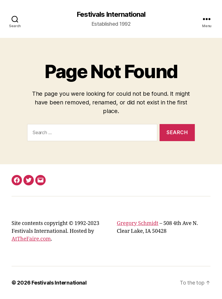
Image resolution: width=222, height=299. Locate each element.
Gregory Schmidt (137, 223)
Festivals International (111, 14)
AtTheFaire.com (31, 239)
